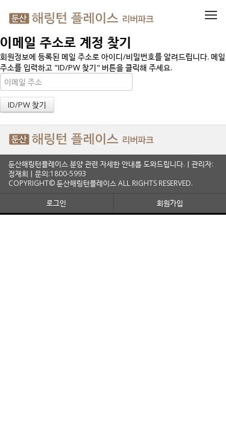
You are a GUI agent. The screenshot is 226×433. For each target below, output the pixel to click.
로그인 (56, 203)
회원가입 (170, 203)
